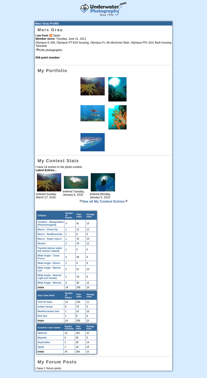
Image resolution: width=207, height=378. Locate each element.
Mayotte (42, 337)
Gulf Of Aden (45, 302)
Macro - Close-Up (48, 229)
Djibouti (42, 333)
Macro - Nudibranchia (50, 234)
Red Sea (42, 316)
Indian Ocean (45, 306)
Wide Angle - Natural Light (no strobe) (49, 277)
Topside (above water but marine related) (50, 249)
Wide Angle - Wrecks (49, 282)
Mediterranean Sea (48, 311)
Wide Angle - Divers (49, 263)
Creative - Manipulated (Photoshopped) (50, 223)
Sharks (42, 243)
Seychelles (44, 342)
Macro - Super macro (50, 238)
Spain (41, 347)
